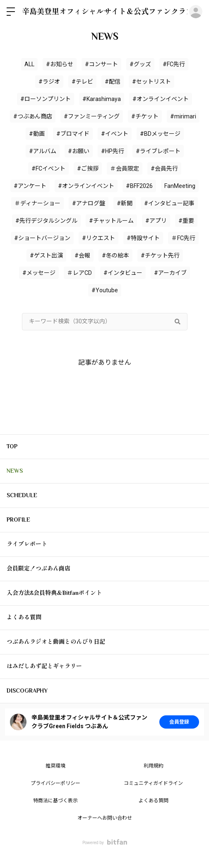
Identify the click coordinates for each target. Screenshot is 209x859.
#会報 (82, 255)
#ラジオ (49, 81)
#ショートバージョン (42, 238)
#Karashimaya (101, 99)
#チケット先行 (160, 255)
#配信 (112, 81)
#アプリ (156, 220)
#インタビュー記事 (169, 203)
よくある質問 (24, 617)
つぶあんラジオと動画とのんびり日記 (56, 641)
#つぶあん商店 (32, 116)
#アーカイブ (170, 272)
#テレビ (82, 81)
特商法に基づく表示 (55, 801)
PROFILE (18, 519)
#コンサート (101, 64)
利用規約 (153, 766)
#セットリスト (151, 81)
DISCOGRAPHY (27, 690)
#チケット (145, 116)
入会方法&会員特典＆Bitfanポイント (54, 593)
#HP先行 (112, 151)
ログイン (195, 11)
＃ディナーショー (37, 203)
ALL (29, 64)
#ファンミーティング (92, 116)
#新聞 (124, 203)
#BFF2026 (139, 186)
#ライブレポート (158, 151)
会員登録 (179, 722)
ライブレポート (27, 544)
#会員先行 (164, 168)
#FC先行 (174, 64)
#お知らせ (59, 64)
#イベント (114, 133)
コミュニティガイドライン (153, 783)
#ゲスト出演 (46, 255)
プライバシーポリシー (55, 783)
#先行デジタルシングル (46, 220)
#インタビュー (122, 272)
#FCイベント (48, 168)
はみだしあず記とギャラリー (44, 666)
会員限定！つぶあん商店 (38, 568)
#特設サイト (143, 238)
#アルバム (42, 151)
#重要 (186, 220)
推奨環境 (55, 766)
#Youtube (104, 290)
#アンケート (30, 186)
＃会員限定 (124, 168)
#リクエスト (98, 238)
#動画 (37, 133)
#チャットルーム (111, 220)
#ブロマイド (72, 133)
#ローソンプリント (45, 99)
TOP (12, 446)
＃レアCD (79, 272)
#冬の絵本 (115, 255)
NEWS (15, 470)
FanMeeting (179, 186)
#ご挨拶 (87, 168)
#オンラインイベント (160, 99)
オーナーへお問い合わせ (104, 818)
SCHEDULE (22, 495)
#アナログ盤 (88, 203)
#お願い (78, 151)
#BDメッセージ (160, 133)
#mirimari (183, 116)
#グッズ (140, 64)
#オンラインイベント (86, 186)
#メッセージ (38, 272)
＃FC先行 (183, 238)
